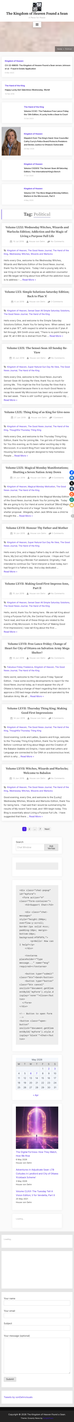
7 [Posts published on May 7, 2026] (36, 1073)
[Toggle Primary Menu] (37, 25)
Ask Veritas (51, 847)
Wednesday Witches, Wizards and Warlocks (31, 254)
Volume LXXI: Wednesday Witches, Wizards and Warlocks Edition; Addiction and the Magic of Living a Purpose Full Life (37, 232)
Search (19, 842)
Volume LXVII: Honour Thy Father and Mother (37, 528)
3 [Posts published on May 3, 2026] (55, 1068)
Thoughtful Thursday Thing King (25, 430)
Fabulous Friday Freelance (20, 667)
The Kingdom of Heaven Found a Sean (37, 13)
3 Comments (57, 302)
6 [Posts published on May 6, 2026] (30, 1073)
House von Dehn (37, 241)
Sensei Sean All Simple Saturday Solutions (48, 310)
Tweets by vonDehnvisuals (18, 1397)
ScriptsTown (48, 1418)
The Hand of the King (15, 85)
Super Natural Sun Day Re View (43, 367)
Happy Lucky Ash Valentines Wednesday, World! (27, 90)
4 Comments (58, 478)
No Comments (57, 241)
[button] (71, 472)
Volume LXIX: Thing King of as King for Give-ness (37, 412)
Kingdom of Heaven (14, 61)
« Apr (36, 1095)
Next (47, 829)
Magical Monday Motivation (41, 486)
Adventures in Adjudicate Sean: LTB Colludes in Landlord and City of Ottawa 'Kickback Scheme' (37, 1173)
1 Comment (58, 417)
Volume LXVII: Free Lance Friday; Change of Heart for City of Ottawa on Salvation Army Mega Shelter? (37, 648)
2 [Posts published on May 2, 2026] (48, 1068)
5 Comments (58, 533)
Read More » (29, 280)
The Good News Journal (40, 250)
